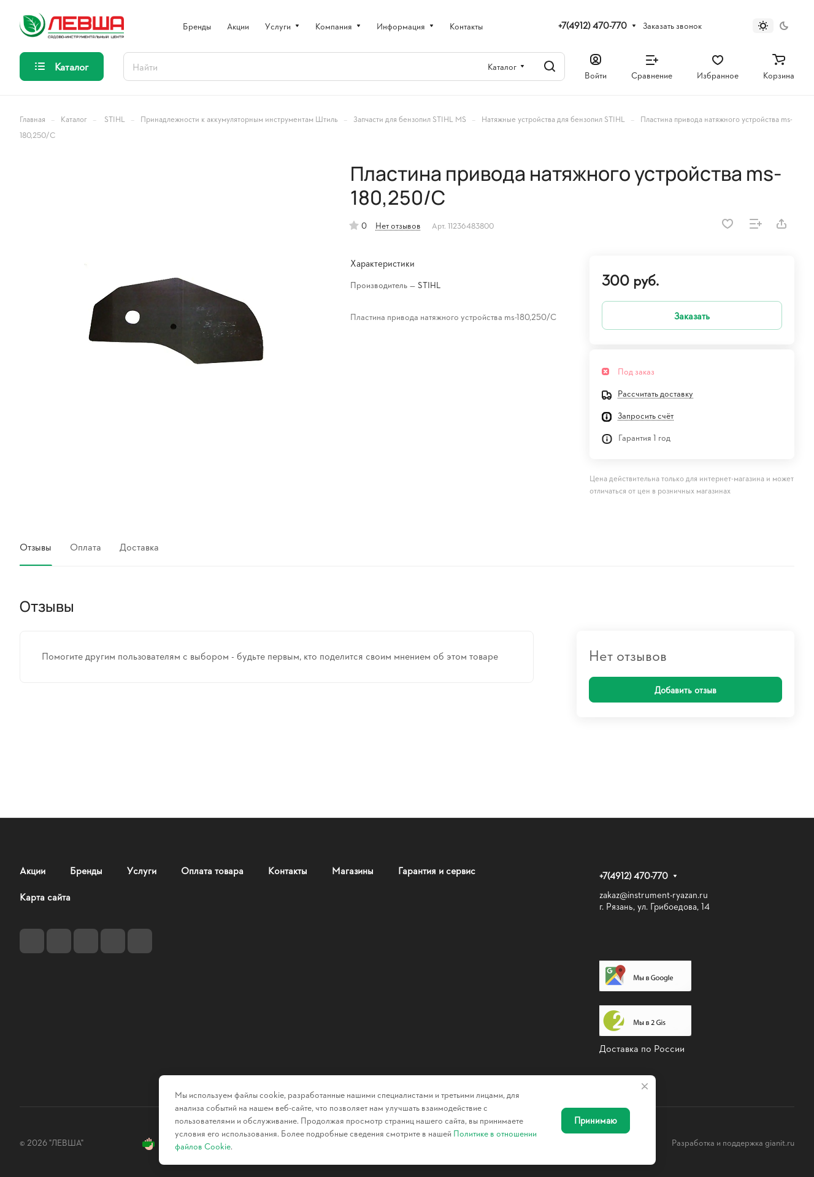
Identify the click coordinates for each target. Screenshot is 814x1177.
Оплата (85, 546)
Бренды (86, 870)
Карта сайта (45, 896)
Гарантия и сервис (436, 870)
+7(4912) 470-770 (592, 25)
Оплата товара (212, 870)
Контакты (287, 870)
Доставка (139, 546)
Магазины (353, 870)
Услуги (141, 870)
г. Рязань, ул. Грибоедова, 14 (654, 906)
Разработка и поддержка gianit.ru (733, 1142)
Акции (32, 870)
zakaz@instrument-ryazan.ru (653, 894)
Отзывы (36, 546)
